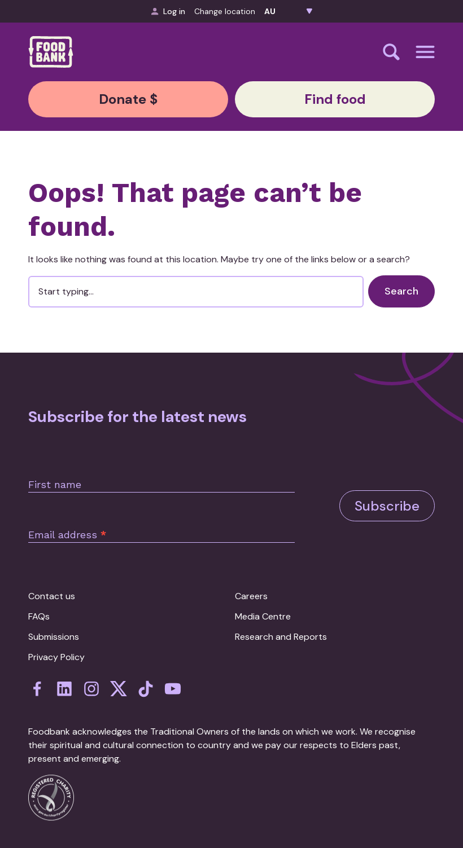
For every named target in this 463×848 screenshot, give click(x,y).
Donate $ (128, 99)
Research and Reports (281, 637)
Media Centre (263, 616)
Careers (251, 596)
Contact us (51, 596)
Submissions (53, 637)
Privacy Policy (56, 657)
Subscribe (387, 506)
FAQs (39, 616)
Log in (168, 11)
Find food (335, 99)
